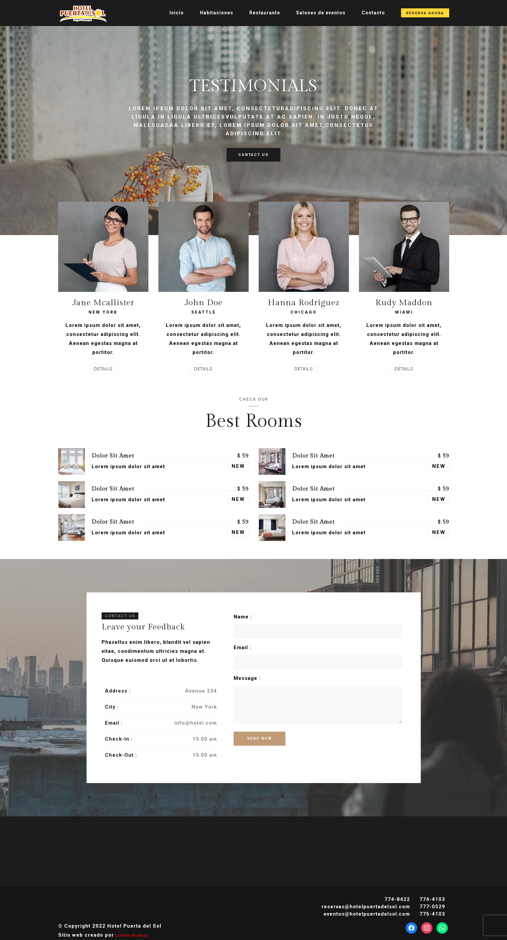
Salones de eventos (321, 12)
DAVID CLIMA (253, 853)
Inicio (176, 12)
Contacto (373, 12)
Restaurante (264, 12)
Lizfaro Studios (132, 935)
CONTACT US (253, 155)
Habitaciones (216, 12)
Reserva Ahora (425, 13)
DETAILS (103, 368)
